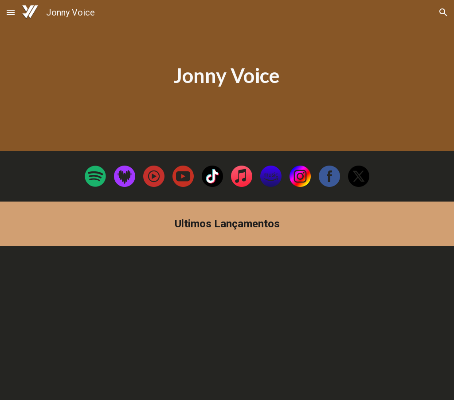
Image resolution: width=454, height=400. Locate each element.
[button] (10, 12)
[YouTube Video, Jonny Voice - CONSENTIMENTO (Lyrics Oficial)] (330, 323)
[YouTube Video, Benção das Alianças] (124, 323)
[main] (227, 75)
